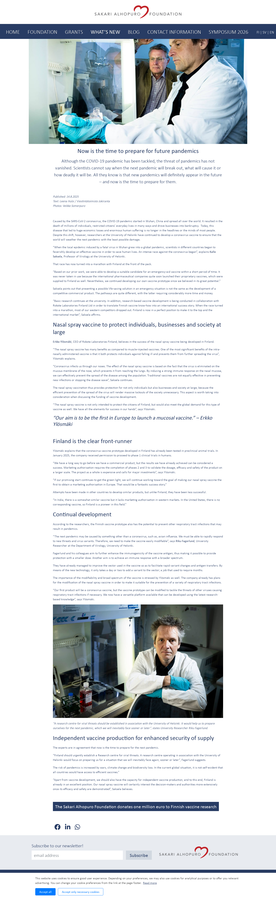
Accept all (45, 892)
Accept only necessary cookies (80, 892)
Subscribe (139, 855)
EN (272, 32)
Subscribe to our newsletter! (57, 846)
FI (258, 32)
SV (264, 32)
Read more (150, 883)
